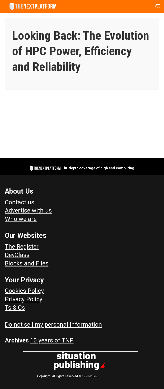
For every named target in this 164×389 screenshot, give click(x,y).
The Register (22, 246)
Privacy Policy (23, 299)
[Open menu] (157, 6)
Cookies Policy (24, 290)
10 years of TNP (52, 340)
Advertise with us (28, 210)
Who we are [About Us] (21, 219)
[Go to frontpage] (33, 6)
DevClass (17, 255)
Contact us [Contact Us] (19, 202)
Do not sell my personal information (53, 324)
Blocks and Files (26, 263)
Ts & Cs (15, 307)
